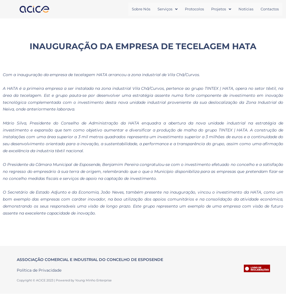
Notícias (246, 9)
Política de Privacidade (39, 270)
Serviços (168, 9)
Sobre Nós (141, 9)
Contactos (270, 9)
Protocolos (194, 9)
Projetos (221, 9)
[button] (167, 9)
